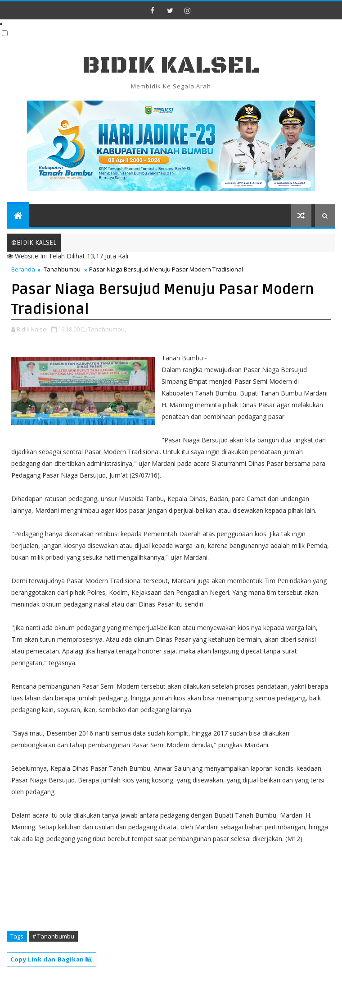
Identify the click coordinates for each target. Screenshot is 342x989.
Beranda (23, 269)
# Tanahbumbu (53, 936)
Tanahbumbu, (107, 329)
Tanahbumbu (62, 269)
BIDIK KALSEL (171, 65)
